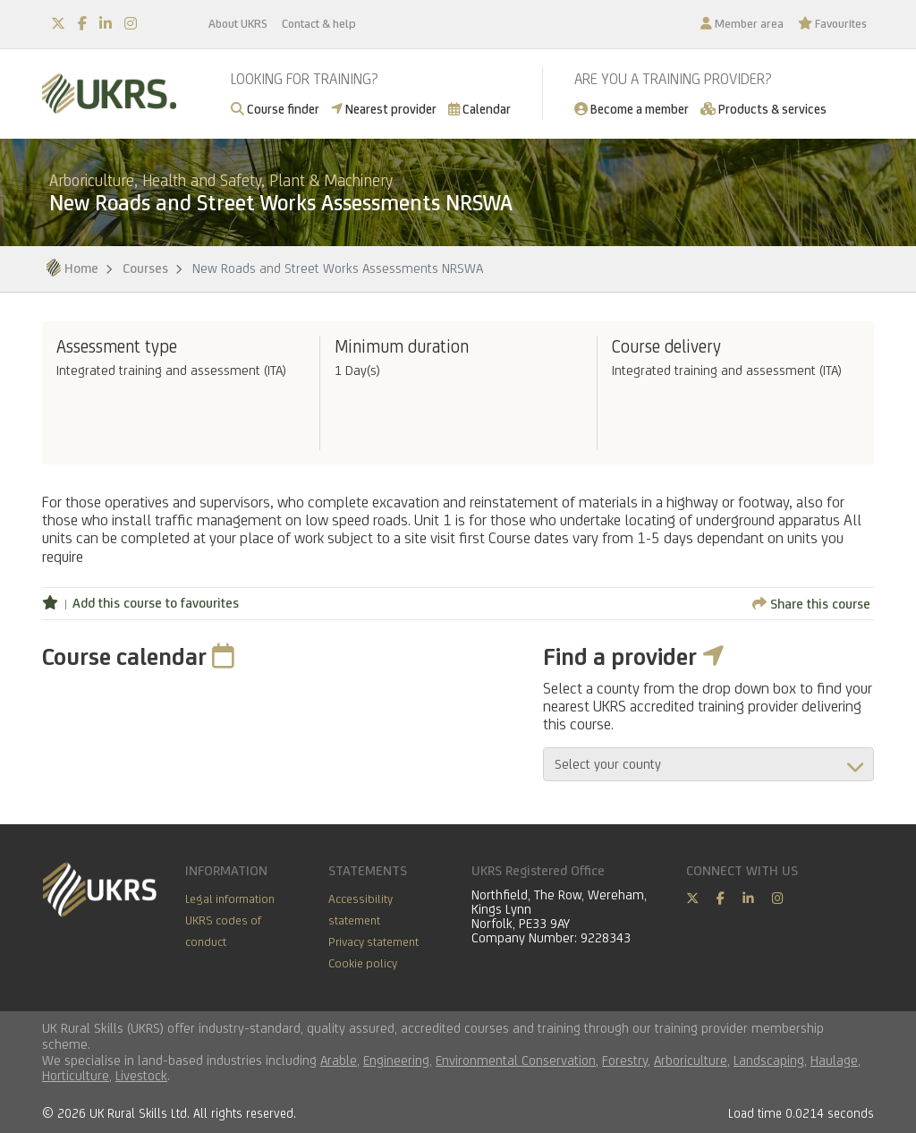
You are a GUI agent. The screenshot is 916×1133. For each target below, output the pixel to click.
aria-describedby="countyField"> (708, 764)
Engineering (396, 1060)
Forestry (625, 1060)
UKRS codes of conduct (223, 931)
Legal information (230, 898)
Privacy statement (373, 941)
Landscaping (769, 1060)
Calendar (479, 108)
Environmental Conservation (516, 1060)
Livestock (141, 1075)
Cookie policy (362, 963)
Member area (742, 23)
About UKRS (237, 23)
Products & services (763, 108)
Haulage (834, 1060)
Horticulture (75, 1075)
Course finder (275, 108)
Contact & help (319, 23)
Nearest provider (384, 108)
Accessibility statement (360, 909)
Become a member (631, 108)
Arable (338, 1060)
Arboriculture (690, 1060)
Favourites (832, 23)
